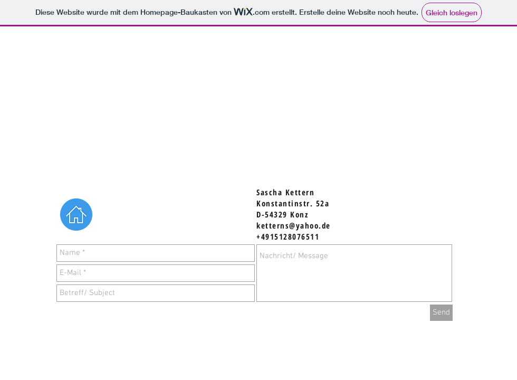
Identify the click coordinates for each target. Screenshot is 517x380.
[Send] (441, 313)
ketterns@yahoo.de (293, 225)
